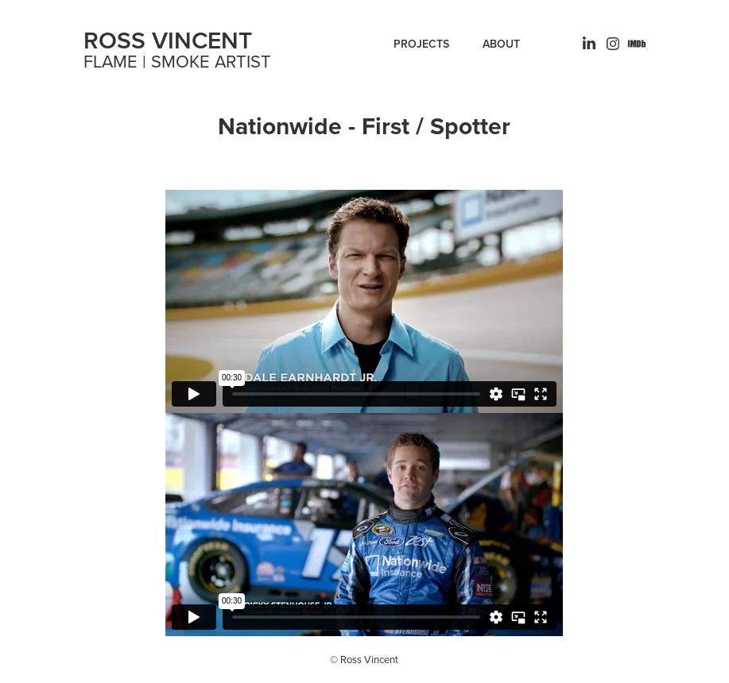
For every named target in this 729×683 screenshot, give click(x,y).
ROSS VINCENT (167, 40)
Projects (421, 44)
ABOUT (501, 44)
